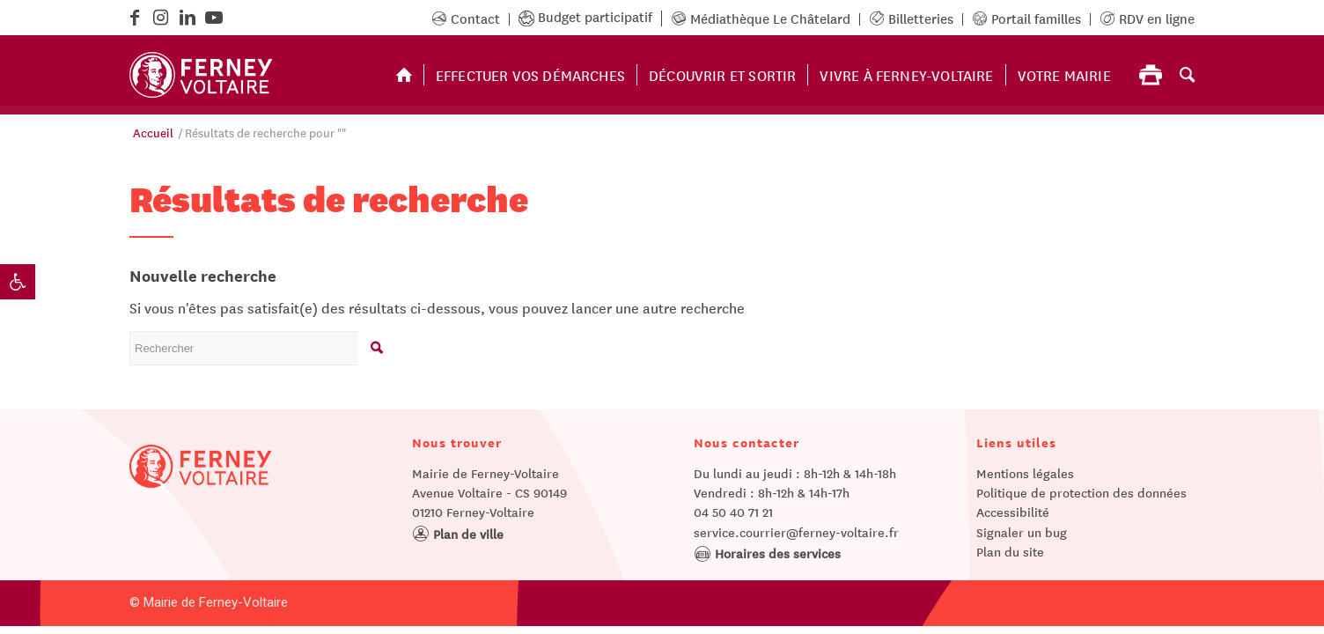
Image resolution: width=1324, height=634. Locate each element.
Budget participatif (585, 15)
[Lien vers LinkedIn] (187, 17)
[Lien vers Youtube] (214, 17)
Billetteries (911, 17)
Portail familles (1026, 17)
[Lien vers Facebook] (134, 17)
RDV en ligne (1147, 17)
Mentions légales (1025, 473)
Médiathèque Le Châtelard (760, 17)
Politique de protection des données (1081, 492)
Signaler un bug (1021, 532)
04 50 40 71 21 (733, 511)
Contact (465, 17)
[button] (17, 281)
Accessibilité (1012, 511)
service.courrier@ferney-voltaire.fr (796, 532)
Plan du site (1010, 551)
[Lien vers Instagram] (160, 17)
